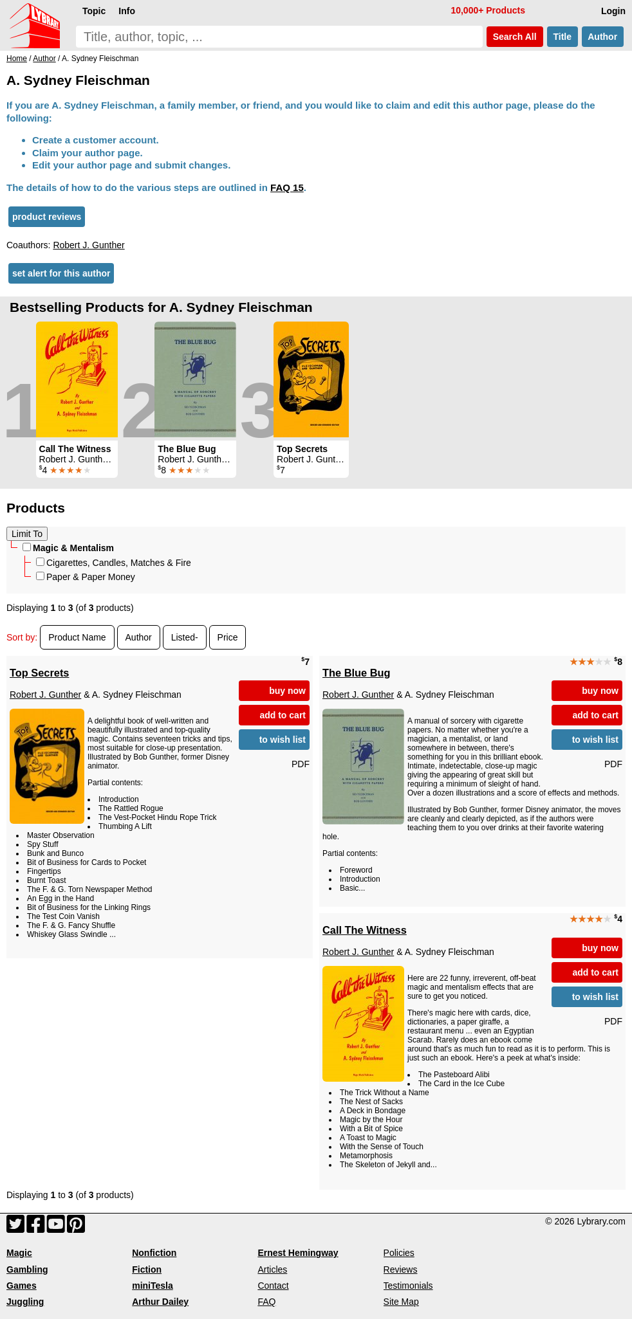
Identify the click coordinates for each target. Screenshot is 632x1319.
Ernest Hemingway (297, 1253)
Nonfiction (154, 1253)
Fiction (147, 1269)
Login (613, 11)
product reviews (46, 217)
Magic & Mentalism (68, 548)
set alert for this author (61, 273)
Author (603, 37)
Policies (399, 1253)
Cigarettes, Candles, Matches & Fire (113, 563)
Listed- (184, 637)
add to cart (282, 715)
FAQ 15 (287, 187)
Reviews (401, 1269)
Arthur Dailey (160, 1301)
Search (514, 37)
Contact (272, 1285)
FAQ (266, 1301)
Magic (19, 1253)
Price (228, 637)
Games (21, 1285)
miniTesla (152, 1285)
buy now (287, 691)
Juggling (25, 1301)
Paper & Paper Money (85, 577)
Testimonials (408, 1285)
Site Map (401, 1301)
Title (562, 37)
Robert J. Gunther (88, 245)
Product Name (77, 637)
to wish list (282, 739)
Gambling (27, 1269)
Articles (272, 1269)
